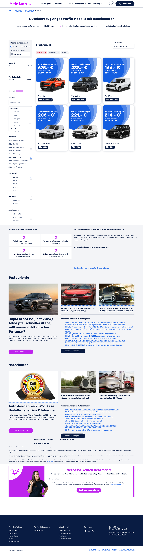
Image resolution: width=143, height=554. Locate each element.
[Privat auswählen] (13, 46)
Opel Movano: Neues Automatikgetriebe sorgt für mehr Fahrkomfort (89, 416)
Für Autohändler (39, 530)
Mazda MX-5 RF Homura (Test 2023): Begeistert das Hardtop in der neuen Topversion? (95, 325)
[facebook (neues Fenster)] (85, 531)
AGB (99, 550)
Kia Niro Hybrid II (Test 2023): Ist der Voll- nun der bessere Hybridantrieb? (91, 334)
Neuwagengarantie (64, 530)
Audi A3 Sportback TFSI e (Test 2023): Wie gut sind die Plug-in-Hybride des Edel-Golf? (95, 322)
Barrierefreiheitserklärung (126, 550)
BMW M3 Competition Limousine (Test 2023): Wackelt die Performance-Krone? (92, 336)
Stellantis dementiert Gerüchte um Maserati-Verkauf (83, 428)
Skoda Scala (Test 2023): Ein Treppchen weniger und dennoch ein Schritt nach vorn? (95, 340)
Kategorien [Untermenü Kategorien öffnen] (80, 4)
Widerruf (114, 550)
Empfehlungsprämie (65, 533)
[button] (111, 3)
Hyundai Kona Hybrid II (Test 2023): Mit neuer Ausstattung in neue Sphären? (92, 343)
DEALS (70, 4)
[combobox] (20, 54)
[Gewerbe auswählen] (25, 46)
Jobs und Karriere (14, 536)
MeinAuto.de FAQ (14, 530)
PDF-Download (50, 461)
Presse (11, 539)
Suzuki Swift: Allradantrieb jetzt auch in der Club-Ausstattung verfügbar (91, 425)
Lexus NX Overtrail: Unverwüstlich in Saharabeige (83, 423)
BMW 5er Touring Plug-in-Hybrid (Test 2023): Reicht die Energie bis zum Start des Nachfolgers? (99, 327)
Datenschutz (106, 550)
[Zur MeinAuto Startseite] (20, 4)
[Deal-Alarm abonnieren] (89, 490)
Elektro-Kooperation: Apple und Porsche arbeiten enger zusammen (89, 430)
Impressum (92, 550)
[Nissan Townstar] (118, 128)
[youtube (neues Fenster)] (89, 531)
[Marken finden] (20, 102)
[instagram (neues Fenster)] (93, 531)
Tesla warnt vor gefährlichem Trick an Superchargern (84, 419)
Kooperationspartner (65, 539)
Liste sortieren (118, 43)
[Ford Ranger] (52, 81)
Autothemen (62, 536)
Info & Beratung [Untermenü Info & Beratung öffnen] (95, 4)
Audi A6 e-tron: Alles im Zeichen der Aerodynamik (83, 414)
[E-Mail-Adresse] (88, 479)
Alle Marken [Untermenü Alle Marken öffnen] (60, 4)
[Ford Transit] (118, 81)
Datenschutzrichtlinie (115, 484)
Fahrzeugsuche (46, 4)
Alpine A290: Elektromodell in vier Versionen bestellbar (84, 421)
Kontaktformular (121, 534)
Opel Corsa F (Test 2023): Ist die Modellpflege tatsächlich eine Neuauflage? (91, 338)
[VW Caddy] (85, 81)
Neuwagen (18, 10)
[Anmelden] (125, 3)
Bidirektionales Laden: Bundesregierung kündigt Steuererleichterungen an (92, 410)
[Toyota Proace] (52, 128)
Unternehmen (13, 533)
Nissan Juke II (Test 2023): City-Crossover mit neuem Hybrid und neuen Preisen (93, 345)
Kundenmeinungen (14, 541)
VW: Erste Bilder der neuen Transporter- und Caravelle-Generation (88, 412)
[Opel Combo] (85, 128)
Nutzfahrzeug (29, 10)
